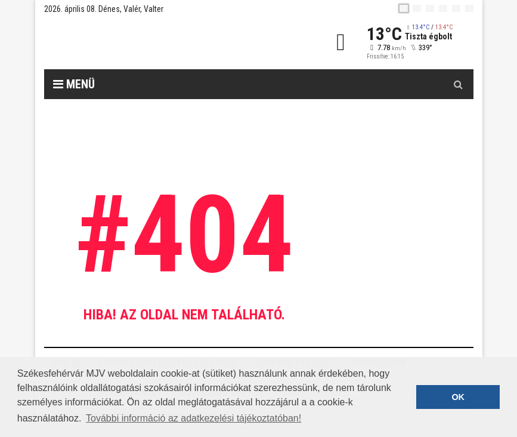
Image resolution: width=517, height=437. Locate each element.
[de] (443, 8)
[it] (456, 8)
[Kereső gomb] (458, 84)
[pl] (430, 8)
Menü (74, 84)
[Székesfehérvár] (154, 42)
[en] (417, 8)
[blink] (469, 8)
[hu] (404, 8)
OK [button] (458, 397)
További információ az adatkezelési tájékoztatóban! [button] (193, 418)
